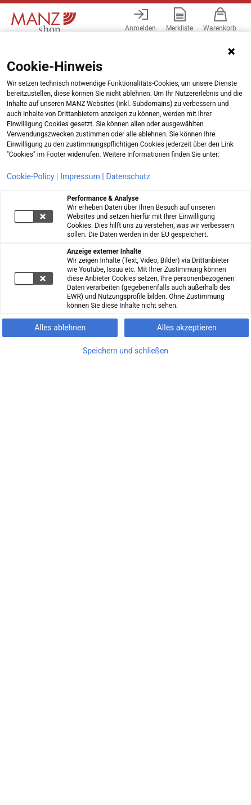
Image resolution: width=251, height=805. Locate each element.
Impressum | (82, 176)
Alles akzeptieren (187, 327)
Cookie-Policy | (32, 176)
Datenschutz (128, 176)
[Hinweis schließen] (231, 51)
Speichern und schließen (125, 350)
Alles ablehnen (60, 327)
